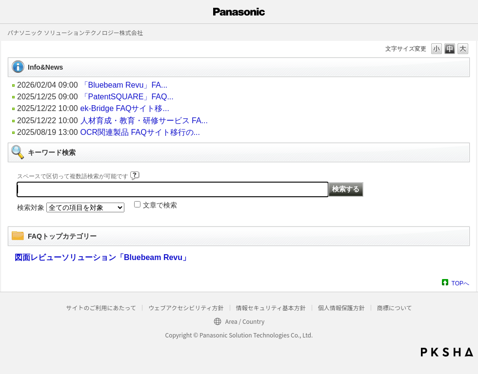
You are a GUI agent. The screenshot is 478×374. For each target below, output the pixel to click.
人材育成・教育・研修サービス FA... (144, 120)
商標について (394, 307)
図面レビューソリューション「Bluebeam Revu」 (102, 257)
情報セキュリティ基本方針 (271, 307)
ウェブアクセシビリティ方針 (186, 307)
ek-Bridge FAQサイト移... (124, 108)
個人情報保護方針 (341, 307)
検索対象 (30, 207)
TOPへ (460, 283)
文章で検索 (160, 205)
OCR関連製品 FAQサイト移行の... (140, 132)
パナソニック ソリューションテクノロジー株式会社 (75, 32)
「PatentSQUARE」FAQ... (127, 97)
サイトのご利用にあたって (101, 307)
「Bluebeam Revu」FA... (124, 85)
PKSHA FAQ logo (447, 352)
